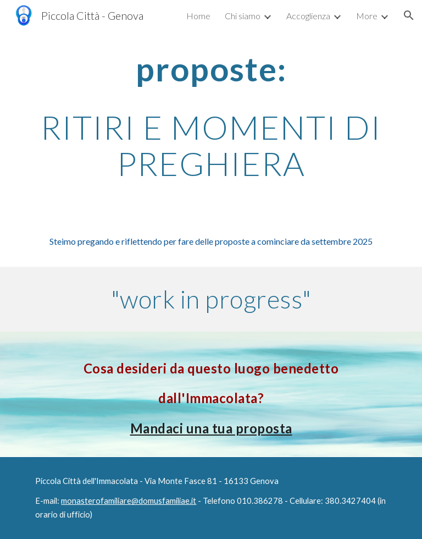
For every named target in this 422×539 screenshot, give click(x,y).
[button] (409, 15)
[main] (211, 116)
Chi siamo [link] (242, 15)
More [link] (366, 15)
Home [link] (198, 15)
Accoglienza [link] (308, 15)
